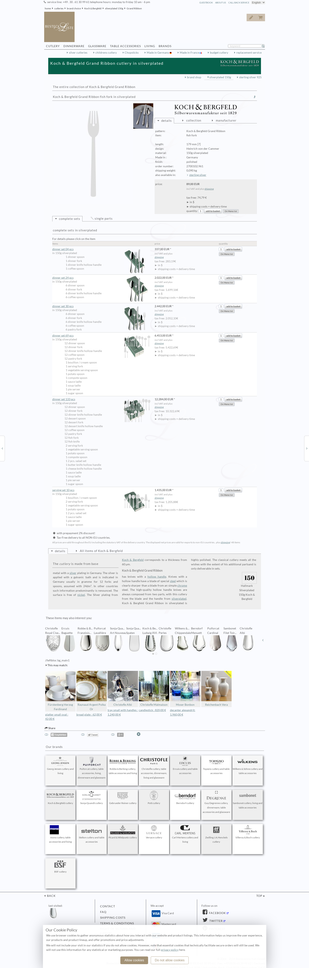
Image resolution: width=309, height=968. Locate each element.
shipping (209, 188)
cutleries (58, 8)
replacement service (249, 52)
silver (72, 573)
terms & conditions (117, 923)
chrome (182, 585)
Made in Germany (158, 52)
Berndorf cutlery (185, 798)
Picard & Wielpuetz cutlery (123, 832)
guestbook (206, 2)
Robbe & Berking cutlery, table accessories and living (123, 766)
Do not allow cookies (170, 960)
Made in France (190, 52)
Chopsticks (132, 52)
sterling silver (197, 175)
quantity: (192, 211)
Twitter (215, 920)
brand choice (74, 8)
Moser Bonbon (185, 688)
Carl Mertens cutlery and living (185, 834)
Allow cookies (134, 960)
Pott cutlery (154, 798)
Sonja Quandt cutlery (91, 798)
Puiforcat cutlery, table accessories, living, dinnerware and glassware (91, 768)
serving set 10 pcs (101, 490)
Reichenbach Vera (216, 688)
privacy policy (170, 949)
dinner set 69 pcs (101, 336)
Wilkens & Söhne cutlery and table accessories (248, 766)
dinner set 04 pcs (101, 249)
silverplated (179, 598)
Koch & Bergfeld (93, 8)
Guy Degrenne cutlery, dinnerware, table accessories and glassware (216, 802)
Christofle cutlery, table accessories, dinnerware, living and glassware (154, 768)
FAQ (103, 912)
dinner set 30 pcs (101, 306)
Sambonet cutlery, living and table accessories (247, 800)
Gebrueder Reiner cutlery (123, 798)
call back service (238, 2)
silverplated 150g (114, 8)
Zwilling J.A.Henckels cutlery (216, 834)
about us (220, 2)
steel (173, 581)
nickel (81, 594)
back (51, 895)
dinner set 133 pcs (101, 399)
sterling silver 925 (250, 77)
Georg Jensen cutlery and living (60, 766)
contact (107, 906)
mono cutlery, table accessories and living (60, 834)
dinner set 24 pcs (101, 278)
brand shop (194, 77)
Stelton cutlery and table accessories (91, 834)
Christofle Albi (123, 688)
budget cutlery (219, 52)
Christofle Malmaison (154, 688)
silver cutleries (78, 52)
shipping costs (112, 917)
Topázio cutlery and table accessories (216, 766)
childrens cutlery (106, 52)
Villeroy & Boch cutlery (247, 832)
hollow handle (157, 576)
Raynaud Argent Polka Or (91, 691)
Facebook (217, 913)
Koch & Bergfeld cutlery (60, 798)
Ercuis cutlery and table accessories (185, 766)
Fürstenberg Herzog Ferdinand (60, 691)
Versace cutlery (154, 832)
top (259, 895)
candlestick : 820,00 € (152, 710)
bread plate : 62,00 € (89, 714)
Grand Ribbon (134, 8)
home (48, 8)
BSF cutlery (60, 866)
